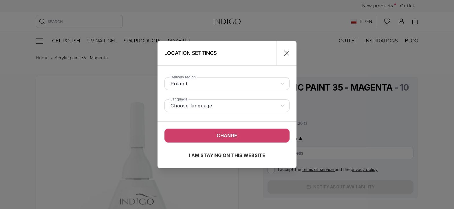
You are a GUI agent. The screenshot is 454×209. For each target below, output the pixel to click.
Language (179, 99)
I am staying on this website (227, 155)
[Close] (284, 53)
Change (227, 135)
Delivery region (183, 77)
